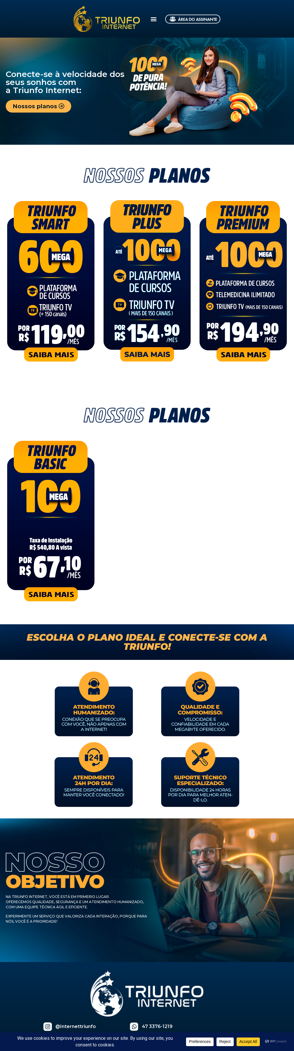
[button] (153, 19)
